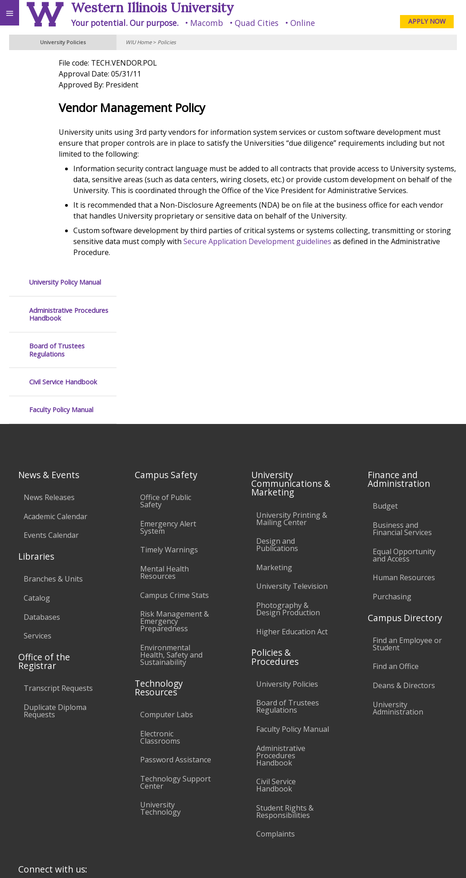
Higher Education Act (292, 498)
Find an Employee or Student (407, 510)
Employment (79, 794)
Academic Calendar (55, 383)
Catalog (37, 464)
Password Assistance (175, 626)
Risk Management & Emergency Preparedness (174, 487)
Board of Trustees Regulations (57, 135)
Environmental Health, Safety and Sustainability (171, 521)
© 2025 (272, 859)
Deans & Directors (404, 551)
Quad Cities (257, 22)
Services (37, 502)
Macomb (206, 22)
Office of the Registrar (44, 527)
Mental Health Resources (164, 438)
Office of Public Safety (165, 367)
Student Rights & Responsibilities (285, 677)
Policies (166, 42)
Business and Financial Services (402, 394)
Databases (42, 483)
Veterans (185, 794)
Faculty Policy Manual (61, 195)
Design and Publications (277, 410)
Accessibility (26, 794)
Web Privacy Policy (441, 859)
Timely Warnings (169, 416)
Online (302, 22)
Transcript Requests (58, 555)
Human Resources (404, 444)
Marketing (274, 434)
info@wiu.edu (381, 841)
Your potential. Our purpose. (124, 22)
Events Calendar (51, 402)
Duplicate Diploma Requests (55, 577)
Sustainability (135, 794)
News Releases (49, 363)
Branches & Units (53, 445)
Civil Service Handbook (63, 167)
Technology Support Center (175, 648)
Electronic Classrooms (160, 603)
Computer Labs (166, 581)
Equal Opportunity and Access (404, 421)
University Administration (398, 574)
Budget (385, 373)
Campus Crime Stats (174, 461)
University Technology (160, 675)
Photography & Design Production (288, 475)
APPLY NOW (427, 21)
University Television (292, 453)
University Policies (287, 550)
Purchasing (392, 463)
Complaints (275, 700)
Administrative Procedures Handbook (68, 99)
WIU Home (139, 42)
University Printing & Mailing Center (291, 384)
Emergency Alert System (168, 393)
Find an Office (396, 533)
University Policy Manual (65, 67)
